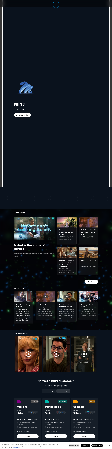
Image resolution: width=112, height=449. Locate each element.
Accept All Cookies (97, 445)
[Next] (95, 354)
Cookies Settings (74, 445)
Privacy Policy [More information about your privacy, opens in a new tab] (16, 447)
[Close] (109, 445)
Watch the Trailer (22, 115)
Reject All (85, 445)
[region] (56, 445)
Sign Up (27, 436)
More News (91, 282)
